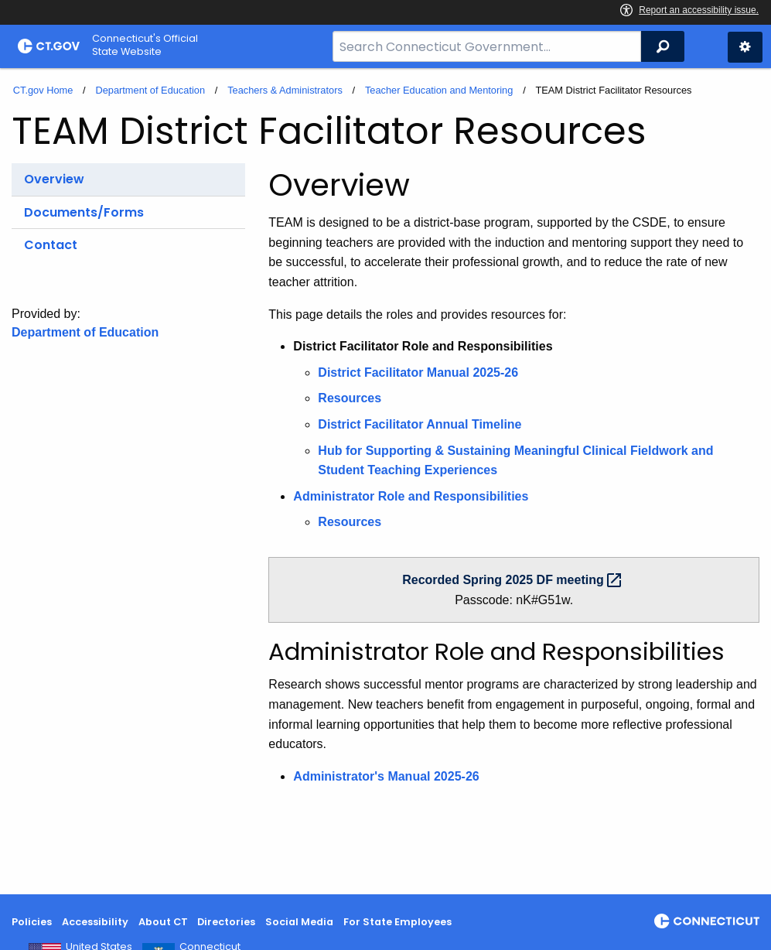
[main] (385, 481)
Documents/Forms (84, 212)
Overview (54, 179)
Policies (32, 921)
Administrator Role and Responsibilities (410, 496)
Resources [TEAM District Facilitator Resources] (349, 521)
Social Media (299, 921)
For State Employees (397, 921)
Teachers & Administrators (285, 90)
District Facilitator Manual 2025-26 (418, 372)
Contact (50, 245)
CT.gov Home (43, 90)
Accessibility (95, 921)
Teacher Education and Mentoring (439, 90)
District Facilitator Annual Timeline (419, 424)
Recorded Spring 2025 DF (514, 579)
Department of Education (150, 90)
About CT (163, 921)
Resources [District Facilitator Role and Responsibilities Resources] (349, 398)
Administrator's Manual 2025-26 (386, 776)
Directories (226, 921)
